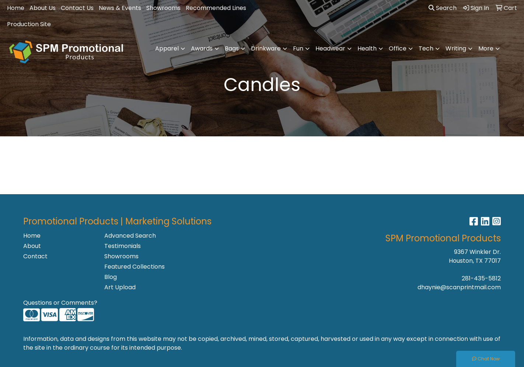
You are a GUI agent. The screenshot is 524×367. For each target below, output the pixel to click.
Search (443, 8)
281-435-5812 (481, 278)
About (32, 246)
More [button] (485, 48)
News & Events (120, 8)
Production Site (29, 24)
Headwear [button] (330, 48)
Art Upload (120, 287)
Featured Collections (134, 266)
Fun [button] (298, 48)
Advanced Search (130, 235)
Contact (35, 256)
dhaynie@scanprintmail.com (459, 287)
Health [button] (367, 48)
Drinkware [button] (266, 48)
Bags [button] (232, 48)
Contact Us (77, 8)
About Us (42, 8)
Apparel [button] (167, 48)
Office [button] (397, 48)
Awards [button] (202, 48)
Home (15, 8)
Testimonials (122, 246)
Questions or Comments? (60, 302)
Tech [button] (426, 48)
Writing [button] (456, 48)
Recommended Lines (216, 8)
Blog (110, 277)
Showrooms (163, 8)
